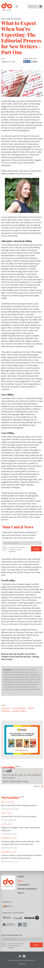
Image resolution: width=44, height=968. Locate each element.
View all (37, 786)
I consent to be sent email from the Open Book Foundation (16, 549)
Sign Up (36, 549)
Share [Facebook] (26, 61)
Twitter (20, 956)
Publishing (5, 711)
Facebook (24, 956)
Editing (31, 708)
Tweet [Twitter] (34, 61)
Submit (41, 6)
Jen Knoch (5, 708)
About (21, 893)
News (20, 880)
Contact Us (22, 964)
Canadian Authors (19, 711)
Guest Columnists (19, 708)
